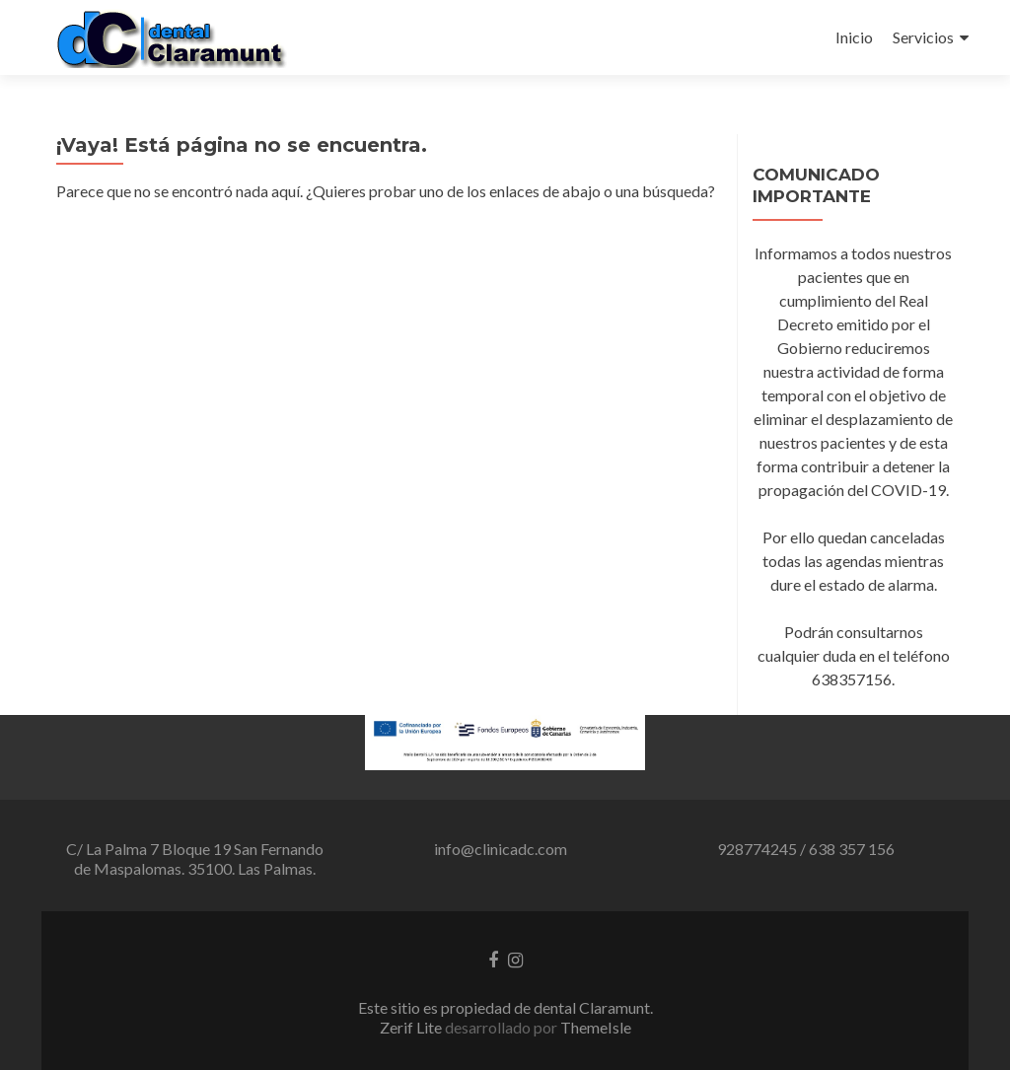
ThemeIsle (595, 1027)
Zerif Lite (412, 1027)
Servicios (923, 37)
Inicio (854, 37)
